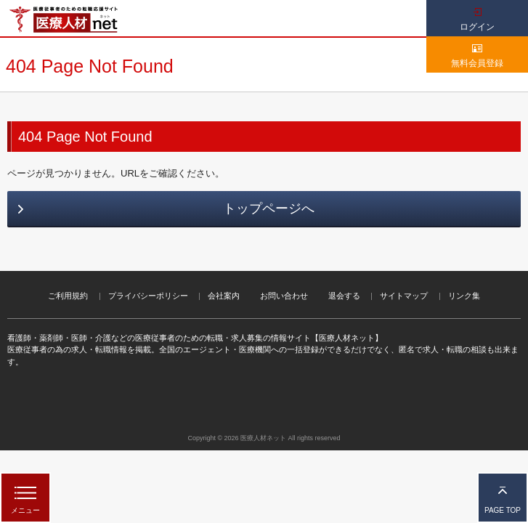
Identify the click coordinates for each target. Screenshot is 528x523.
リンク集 (464, 295)
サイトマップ (404, 295)
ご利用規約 (68, 295)
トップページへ (268, 208)
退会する (344, 295)
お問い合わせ (284, 295)
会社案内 (224, 295)
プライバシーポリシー (148, 295)
